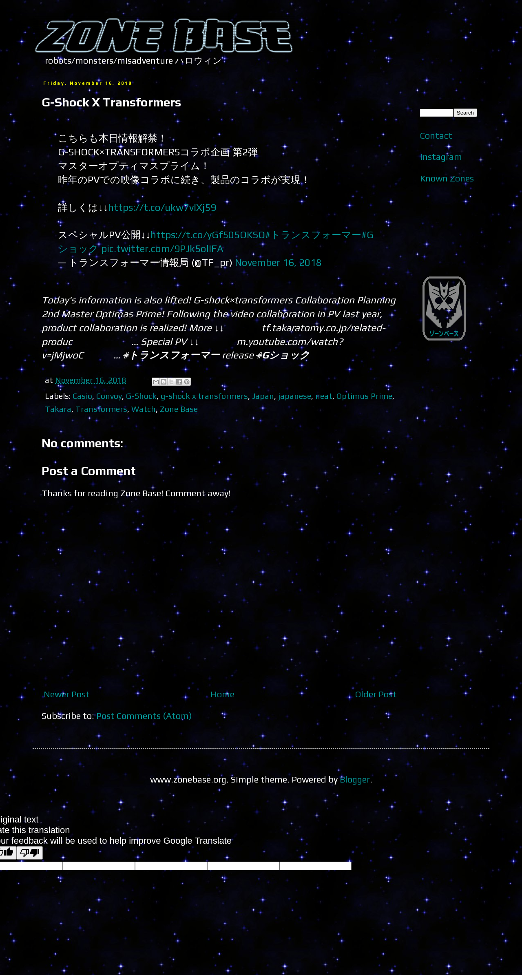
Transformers (101, 408)
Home (222, 694)
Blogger (355, 779)
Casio (82, 395)
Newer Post (67, 694)
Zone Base (179, 408)
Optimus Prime (364, 395)
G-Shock (141, 395)
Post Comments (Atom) (144, 715)
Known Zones (447, 178)
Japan (263, 395)
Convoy (109, 395)
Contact (436, 135)
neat (323, 395)
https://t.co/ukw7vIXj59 (162, 207)
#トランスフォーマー (313, 234)
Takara (58, 408)
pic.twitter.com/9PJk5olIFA (162, 248)
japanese (294, 395)
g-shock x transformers (204, 395)
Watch (143, 408)
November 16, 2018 (278, 262)
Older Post (376, 694)
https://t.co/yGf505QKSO (207, 234)
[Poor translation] (30, 853)
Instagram (441, 156)
